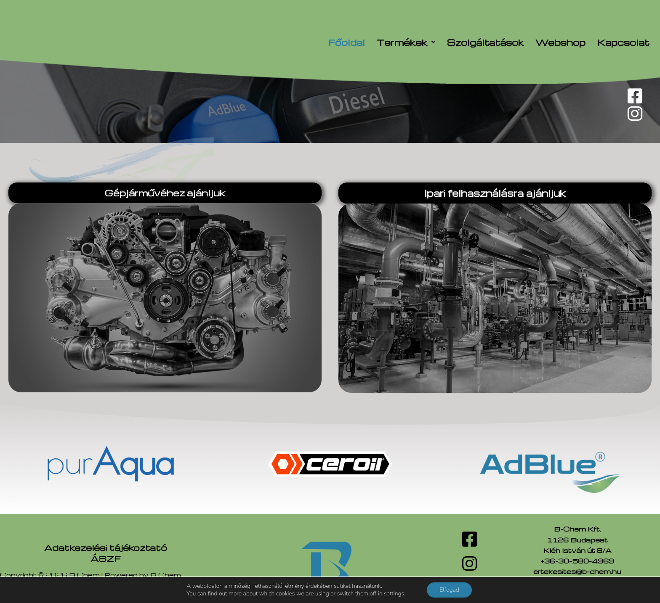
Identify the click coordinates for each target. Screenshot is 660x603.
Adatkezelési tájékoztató (105, 547)
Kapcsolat (623, 42)
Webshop (560, 42)
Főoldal (346, 42)
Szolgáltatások (485, 42)
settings (394, 594)
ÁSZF (105, 558)
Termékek (406, 42)
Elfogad (449, 590)
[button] (406, 42)
